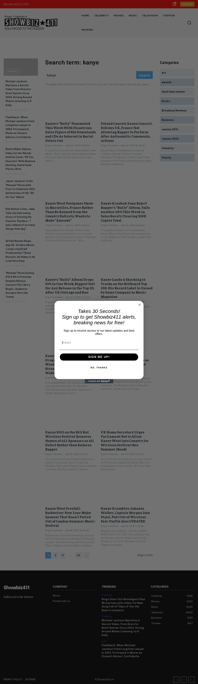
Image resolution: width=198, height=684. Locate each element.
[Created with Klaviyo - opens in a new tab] (99, 381)
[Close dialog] (139, 305)
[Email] (99, 342)
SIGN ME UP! (99, 356)
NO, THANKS (99, 367)
